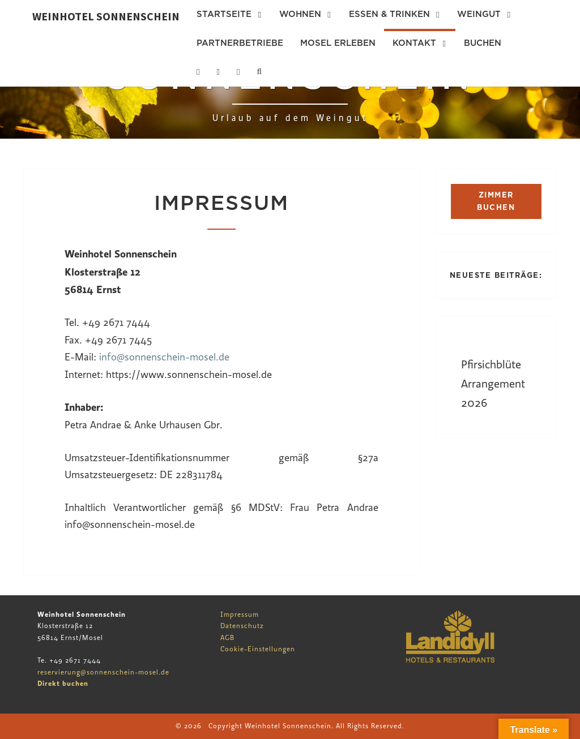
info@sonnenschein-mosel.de (164, 357)
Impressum (239, 614)
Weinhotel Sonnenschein (106, 16)
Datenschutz (242, 626)
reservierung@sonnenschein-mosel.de (103, 672)
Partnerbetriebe (240, 43)
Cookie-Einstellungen (257, 649)
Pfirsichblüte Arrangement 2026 (493, 384)
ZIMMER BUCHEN (496, 201)
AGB (227, 638)
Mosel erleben (338, 43)
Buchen (482, 43)
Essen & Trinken (389, 14)
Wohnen (300, 14)
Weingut (479, 14)
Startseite (224, 14)
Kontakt (414, 43)
